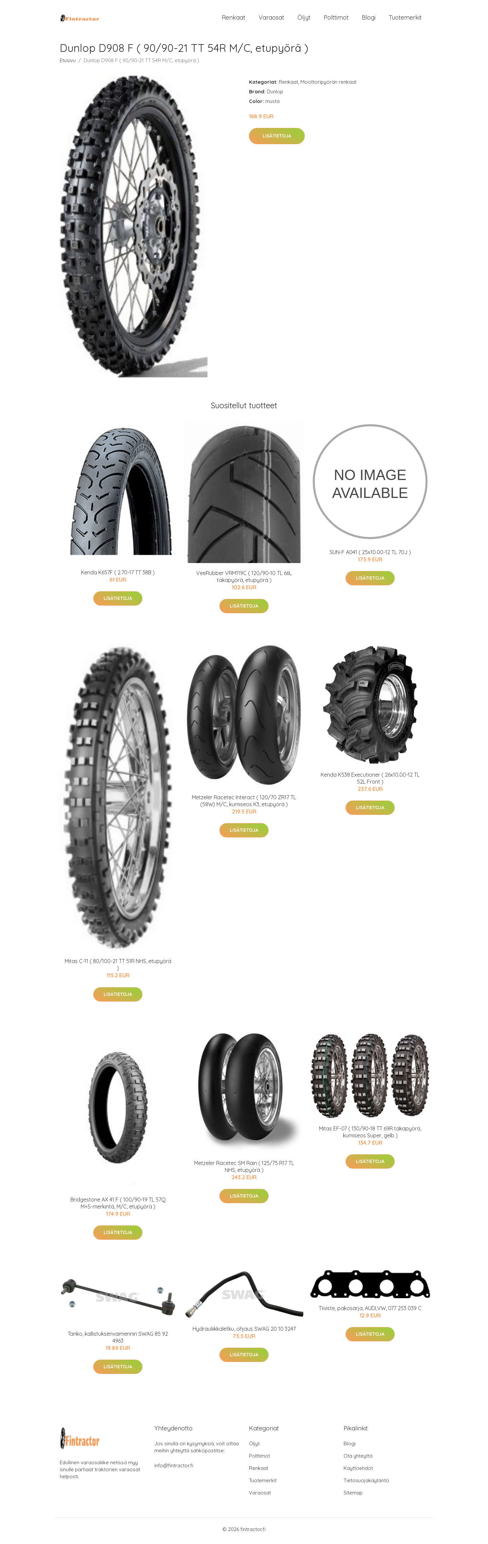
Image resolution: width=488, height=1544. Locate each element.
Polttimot (336, 19)
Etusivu (68, 63)
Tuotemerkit (405, 19)
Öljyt (303, 19)
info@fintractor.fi (173, 1469)
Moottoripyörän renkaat (328, 85)
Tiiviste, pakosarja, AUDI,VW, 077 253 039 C (370, 1311)
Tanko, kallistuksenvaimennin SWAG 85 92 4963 (118, 1340)
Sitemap (353, 1496)
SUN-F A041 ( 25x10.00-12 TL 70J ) (370, 555)
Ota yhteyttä (358, 1459)
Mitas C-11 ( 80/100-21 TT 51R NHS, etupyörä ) (118, 968)
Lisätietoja (277, 140)
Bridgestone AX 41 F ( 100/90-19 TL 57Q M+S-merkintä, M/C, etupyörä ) (118, 1206)
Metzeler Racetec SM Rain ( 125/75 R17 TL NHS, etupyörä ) (244, 1170)
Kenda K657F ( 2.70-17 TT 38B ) (118, 576)
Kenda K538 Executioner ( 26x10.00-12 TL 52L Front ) (370, 781)
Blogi (368, 19)
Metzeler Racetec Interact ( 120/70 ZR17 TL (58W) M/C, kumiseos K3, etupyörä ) (244, 804)
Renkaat (233, 19)
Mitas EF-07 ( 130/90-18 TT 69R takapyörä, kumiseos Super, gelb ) (370, 1135)
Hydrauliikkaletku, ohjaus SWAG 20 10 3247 (244, 1332)
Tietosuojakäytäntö (366, 1484)
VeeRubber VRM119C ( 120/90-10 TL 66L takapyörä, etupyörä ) (244, 580)
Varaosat (271, 19)
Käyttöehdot (358, 1471)
